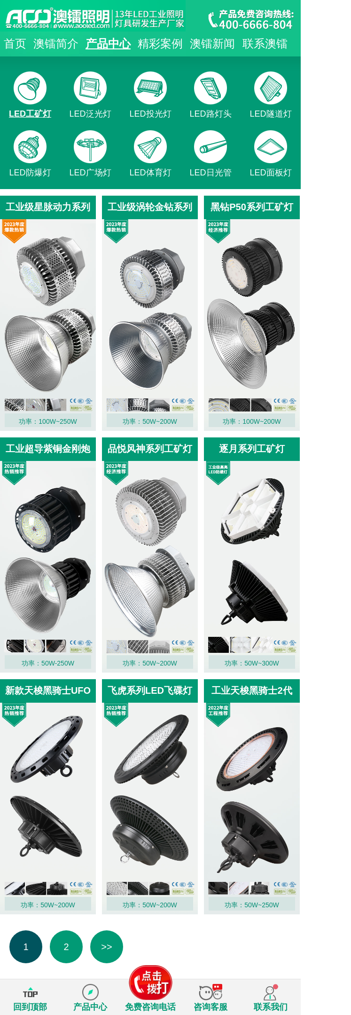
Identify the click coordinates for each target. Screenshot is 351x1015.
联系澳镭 (265, 43)
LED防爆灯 (30, 172)
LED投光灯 (150, 114)
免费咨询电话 (150, 998)
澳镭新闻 (212, 43)
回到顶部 (30, 1007)
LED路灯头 (210, 114)
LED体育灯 (150, 172)
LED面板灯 (270, 172)
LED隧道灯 (270, 114)
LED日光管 (210, 172)
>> (106, 947)
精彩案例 (160, 43)
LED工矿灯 (30, 114)
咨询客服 (210, 1007)
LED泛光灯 (90, 114)
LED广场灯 (90, 172)
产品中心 (108, 43)
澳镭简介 (55, 43)
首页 (15, 43)
